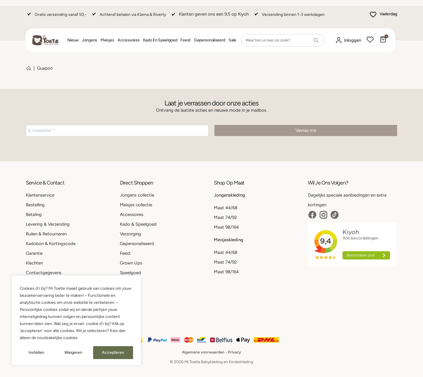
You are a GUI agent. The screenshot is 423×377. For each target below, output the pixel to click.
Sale (232, 40)
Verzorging (130, 234)
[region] (76, 320)
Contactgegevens (43, 272)
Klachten (34, 263)
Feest (185, 40)
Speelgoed (130, 272)
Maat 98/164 (226, 227)
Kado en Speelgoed (160, 40)
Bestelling (35, 204)
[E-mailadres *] (117, 130)
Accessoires (129, 40)
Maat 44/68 (225, 207)
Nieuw (73, 40)
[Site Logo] (45, 40)
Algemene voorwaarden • (205, 352)
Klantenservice (40, 195)
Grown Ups (131, 263)
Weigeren (73, 352)
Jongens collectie (137, 195)
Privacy (234, 352)
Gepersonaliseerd (209, 40)
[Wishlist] (370, 40)
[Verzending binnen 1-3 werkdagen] (289, 17)
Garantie (34, 253)
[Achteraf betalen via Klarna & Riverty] (128, 17)
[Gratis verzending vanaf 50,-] (56, 17)
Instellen (36, 352)
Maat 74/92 (225, 217)
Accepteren (113, 352)
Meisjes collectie (136, 204)
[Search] (316, 40)
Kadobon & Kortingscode (50, 243)
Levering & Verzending (48, 224)
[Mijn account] (348, 40)
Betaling (34, 214)
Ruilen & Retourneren (46, 234)
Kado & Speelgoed (138, 224)
